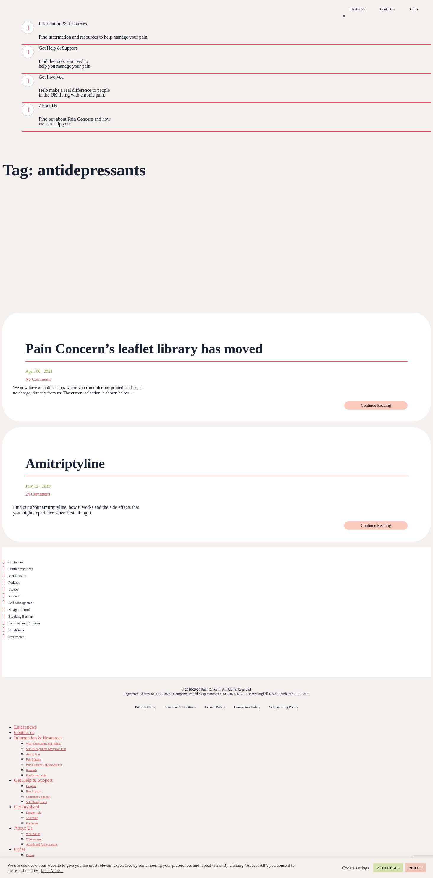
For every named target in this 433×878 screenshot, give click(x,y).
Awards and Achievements (41, 844)
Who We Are (33, 839)
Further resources (20, 569)
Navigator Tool (19, 610)
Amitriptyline (65, 463)
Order (414, 9)
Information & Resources (63, 23)
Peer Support (33, 791)
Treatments (16, 637)
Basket (30, 855)
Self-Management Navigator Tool (46, 749)
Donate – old (33, 812)
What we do (33, 834)
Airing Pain (33, 754)
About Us (48, 105)
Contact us (387, 9)
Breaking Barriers (21, 616)
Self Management (20, 603)
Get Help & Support (58, 47)
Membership (17, 576)
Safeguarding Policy (283, 707)
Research (14, 596)
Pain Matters (33, 759)
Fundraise (32, 823)
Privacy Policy (145, 707)
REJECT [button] (415, 868)
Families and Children (24, 623)
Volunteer (32, 818)
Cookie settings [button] (355, 868)
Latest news (356, 9)
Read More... (52, 870)
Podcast (13, 583)
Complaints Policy (247, 707)
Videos (13, 589)
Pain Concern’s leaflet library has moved (144, 348)
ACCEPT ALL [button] (388, 868)
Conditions (16, 630)
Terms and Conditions (180, 707)
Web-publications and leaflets (43, 743)
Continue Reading (376, 405)
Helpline (31, 786)
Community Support (38, 796)
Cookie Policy (215, 707)
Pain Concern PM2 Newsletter (44, 764)
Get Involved (51, 76)
